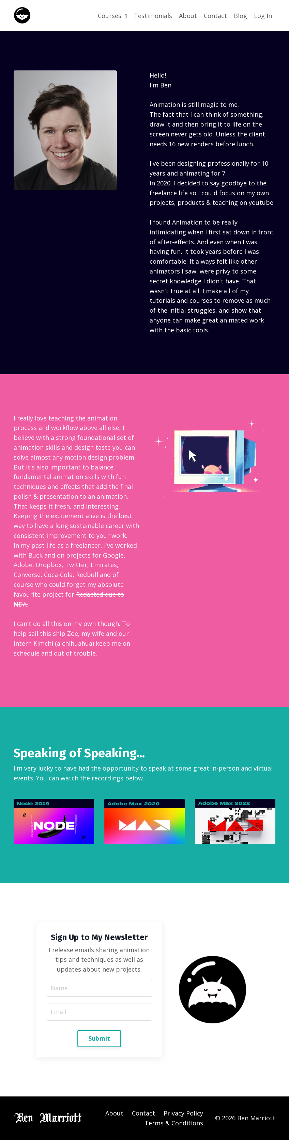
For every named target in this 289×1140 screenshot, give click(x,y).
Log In (263, 16)
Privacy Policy (183, 1113)
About (188, 16)
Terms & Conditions (173, 1123)
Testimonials (153, 16)
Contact (215, 16)
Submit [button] (99, 1038)
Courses (112, 16)
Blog (240, 16)
